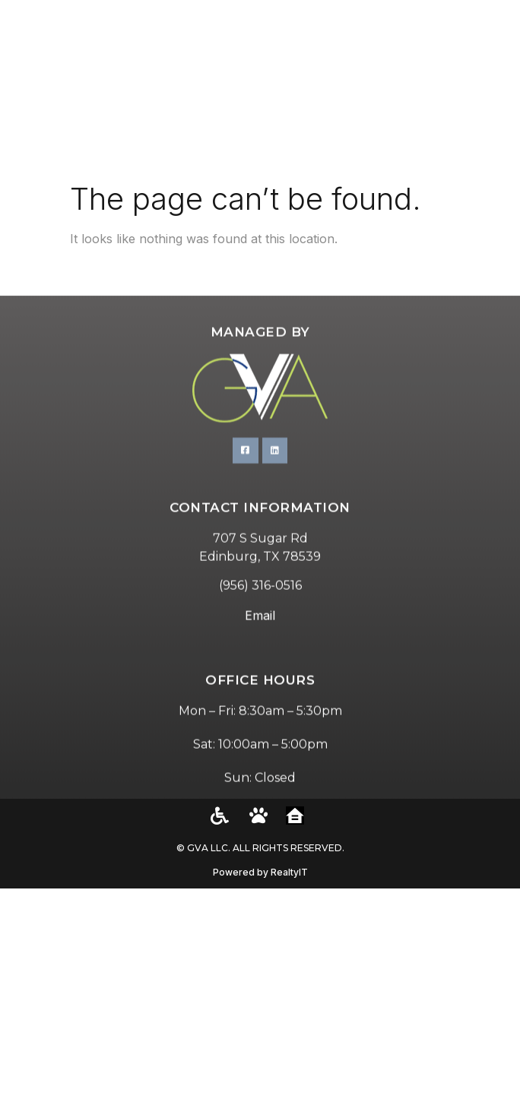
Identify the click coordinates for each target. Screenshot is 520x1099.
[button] (490, 87)
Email (260, 656)
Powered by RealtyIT (260, 872)
